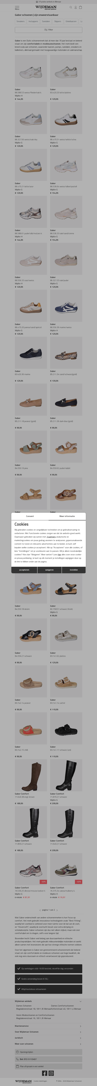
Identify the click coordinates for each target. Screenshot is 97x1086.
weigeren (49, 570)
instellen (74, 570)
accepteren (24, 570)
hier (59, 555)
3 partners (51, 537)
